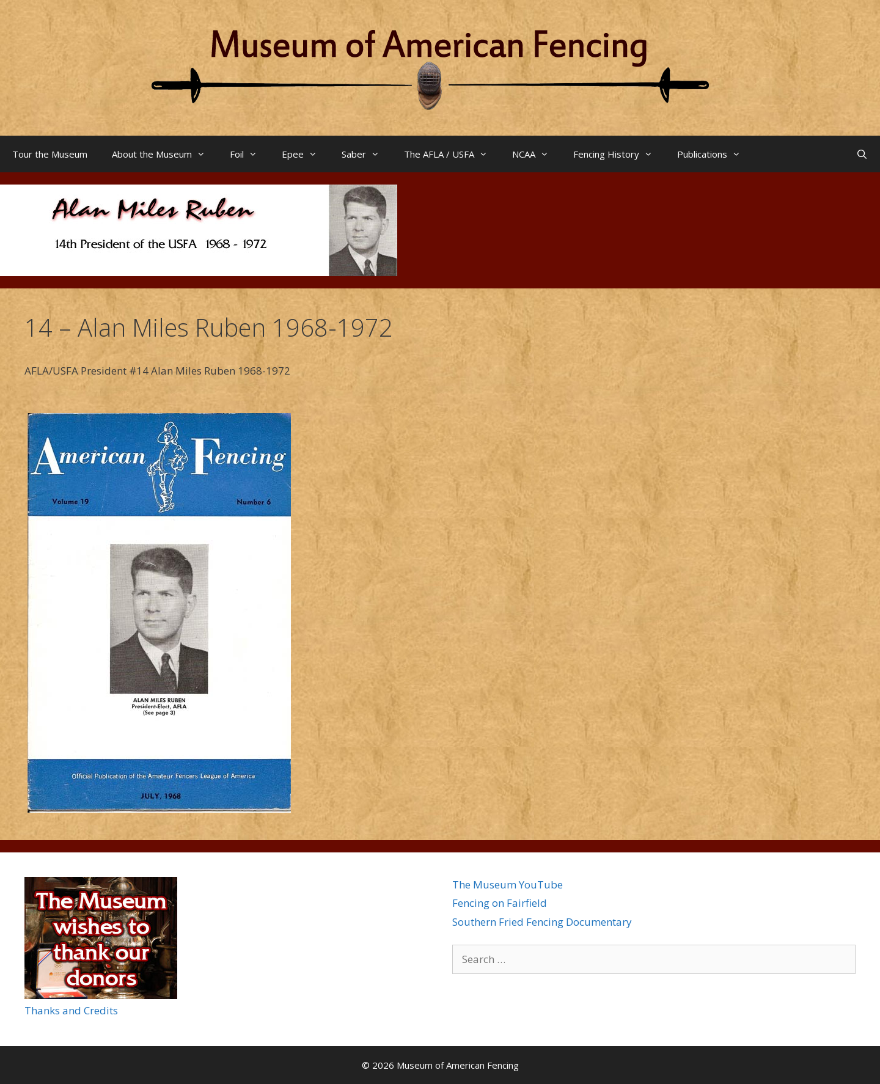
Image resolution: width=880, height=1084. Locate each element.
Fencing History (619, 154)
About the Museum (165, 154)
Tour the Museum (49, 154)
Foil (250, 154)
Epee (305, 154)
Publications (715, 154)
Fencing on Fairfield (499, 903)
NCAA (536, 154)
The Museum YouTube (507, 884)
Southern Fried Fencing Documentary (542, 922)
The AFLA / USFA (452, 154)
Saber (367, 154)
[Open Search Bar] (862, 154)
